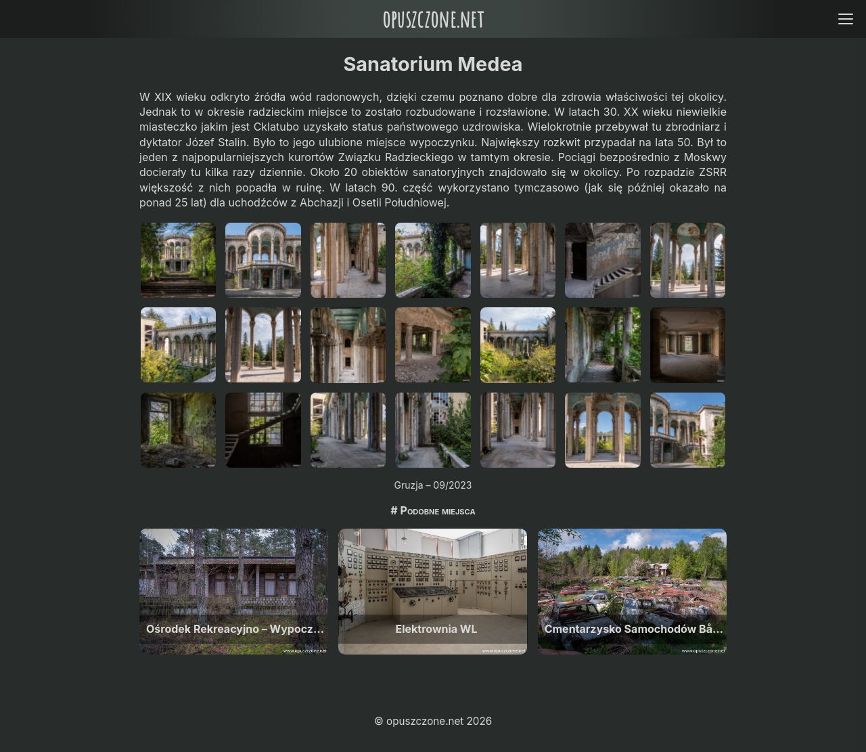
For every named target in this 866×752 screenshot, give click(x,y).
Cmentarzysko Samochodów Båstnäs (636, 629)
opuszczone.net (433, 18)
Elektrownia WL (436, 629)
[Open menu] (845, 18)
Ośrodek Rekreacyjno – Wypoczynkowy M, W (237, 629)
